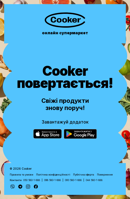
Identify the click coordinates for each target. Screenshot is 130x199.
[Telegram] (20, 186)
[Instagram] (28, 186)
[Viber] (12, 186)
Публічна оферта (83, 174)
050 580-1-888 (31, 180)
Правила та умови (21, 174)
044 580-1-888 (94, 180)
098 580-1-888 (52, 180)
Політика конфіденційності (53, 174)
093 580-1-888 (73, 180)
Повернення (105, 174)
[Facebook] (36, 186)
